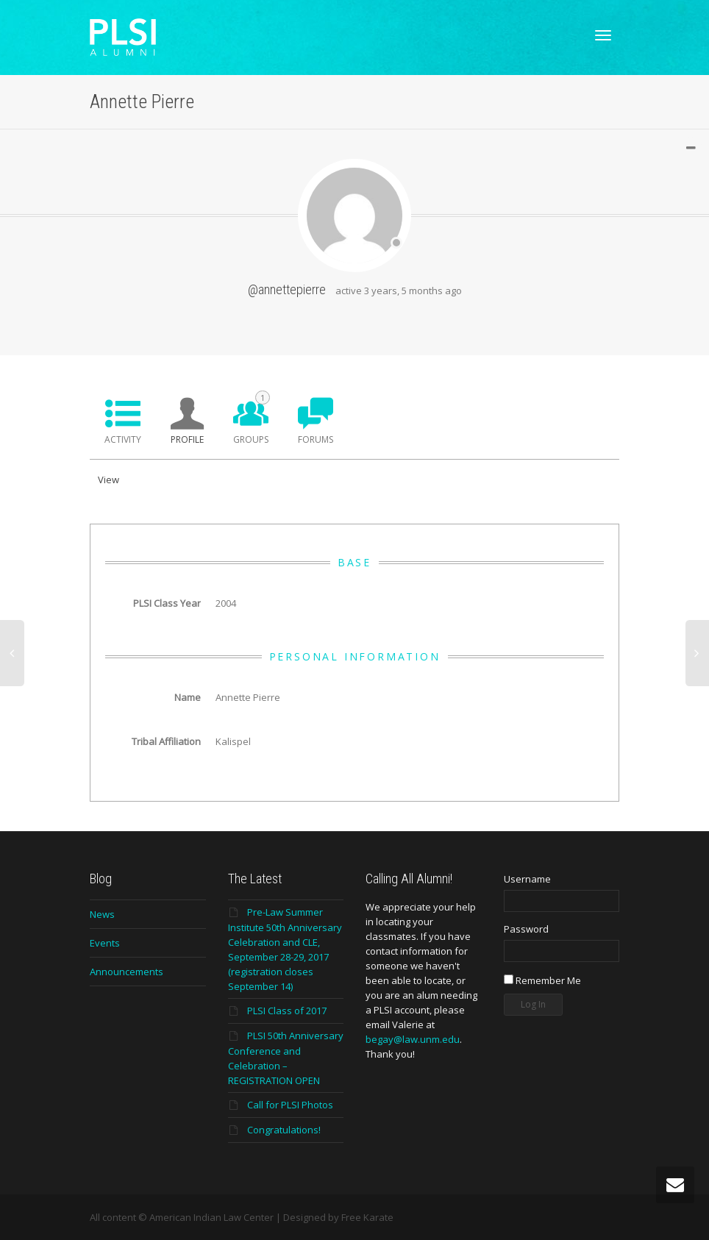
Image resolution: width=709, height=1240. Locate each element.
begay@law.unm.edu (413, 1039)
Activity (122, 439)
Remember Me (542, 980)
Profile (187, 439)
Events (105, 942)
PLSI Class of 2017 (287, 1010)
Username (527, 879)
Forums (315, 439)
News (102, 914)
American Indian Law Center (211, 1217)
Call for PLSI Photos (290, 1104)
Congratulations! (284, 1129)
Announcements (126, 971)
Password (526, 929)
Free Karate (367, 1217)
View (108, 479)
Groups (251, 418)
